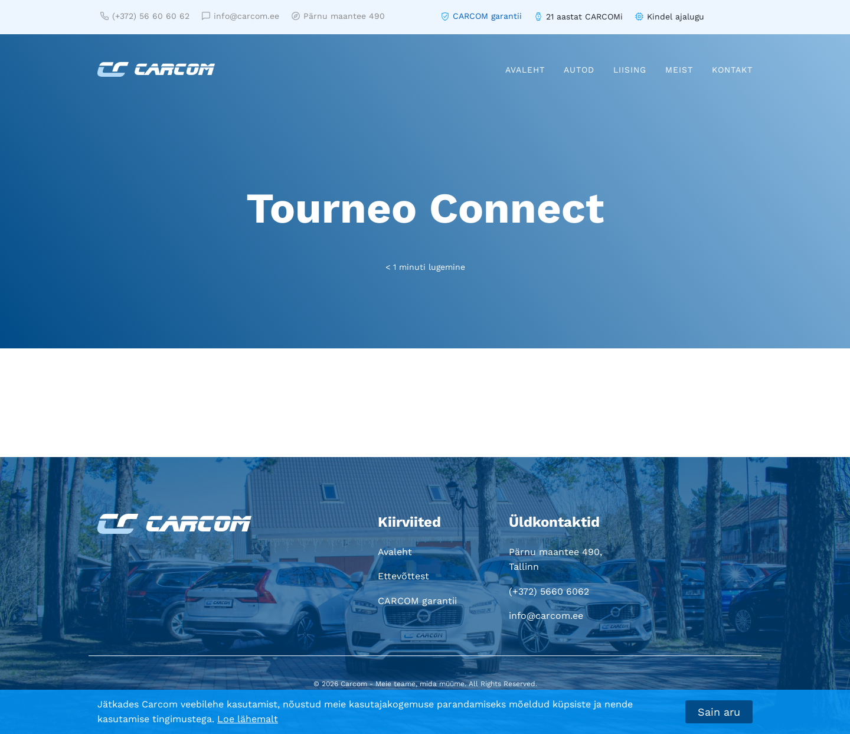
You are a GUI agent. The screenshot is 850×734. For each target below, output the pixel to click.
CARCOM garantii (487, 16)
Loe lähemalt (247, 719)
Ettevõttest (403, 576)
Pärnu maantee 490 (338, 16)
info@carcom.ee (240, 16)
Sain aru (719, 712)
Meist (679, 69)
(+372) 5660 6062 (549, 591)
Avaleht (525, 69)
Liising (629, 69)
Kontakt (732, 69)
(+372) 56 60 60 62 (144, 16)
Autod (579, 69)
